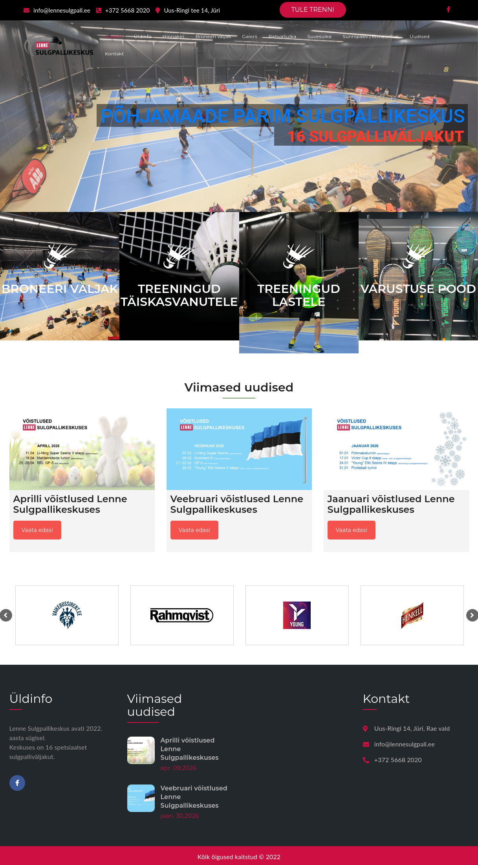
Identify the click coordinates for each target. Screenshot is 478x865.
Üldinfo (142, 36)
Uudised (420, 36)
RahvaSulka (283, 36)
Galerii (250, 36)
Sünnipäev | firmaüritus (370, 36)
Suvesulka (319, 36)
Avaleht (114, 36)
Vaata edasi (37, 530)
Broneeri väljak (213, 36)
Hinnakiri (174, 36)
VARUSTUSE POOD (418, 289)
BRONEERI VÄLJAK (60, 289)
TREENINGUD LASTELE (298, 295)
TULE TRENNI (312, 9)
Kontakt (114, 54)
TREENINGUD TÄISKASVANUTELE (179, 295)
